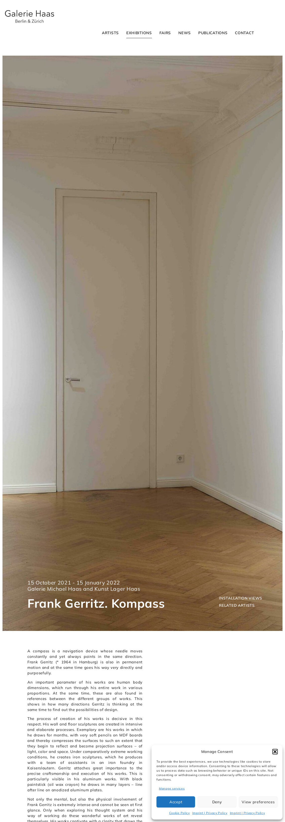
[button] (275, 751)
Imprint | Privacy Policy (209, 813)
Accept (175, 802)
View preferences (258, 802)
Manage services (172, 788)
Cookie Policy (179, 813)
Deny (217, 802)
